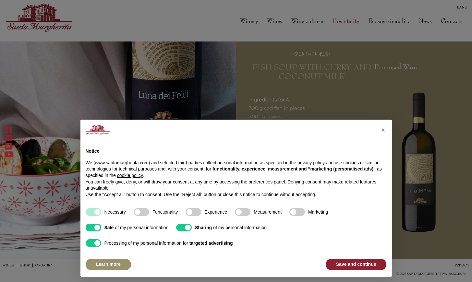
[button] (383, 130)
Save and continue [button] (356, 264)
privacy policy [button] (311, 162)
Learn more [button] (108, 264)
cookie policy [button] (130, 175)
